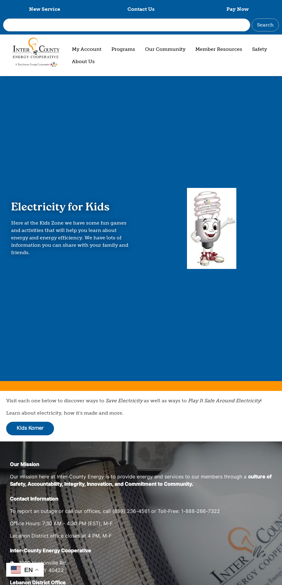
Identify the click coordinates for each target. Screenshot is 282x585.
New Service (44, 9)
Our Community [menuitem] (165, 49)
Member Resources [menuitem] (218, 49)
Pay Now (237, 9)
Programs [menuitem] (123, 49)
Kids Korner (30, 428)
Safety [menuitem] (259, 49)
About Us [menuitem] (83, 61)
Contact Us (141, 9)
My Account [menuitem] (87, 49)
